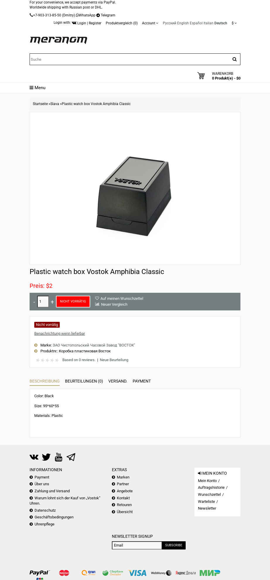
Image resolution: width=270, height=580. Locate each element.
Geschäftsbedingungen (54, 517)
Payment (142, 381)
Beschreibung (45, 381)
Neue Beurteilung (114, 360)
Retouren (124, 505)
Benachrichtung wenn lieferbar (59, 333)
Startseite (40, 104)
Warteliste (206, 501)
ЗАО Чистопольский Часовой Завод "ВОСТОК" (94, 345)
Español (196, 23)
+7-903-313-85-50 (47, 15)
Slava (54, 104)
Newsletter (207, 508)
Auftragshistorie (211, 487)
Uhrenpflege (44, 524)
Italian (208, 23)
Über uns (42, 484)
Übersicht (125, 512)
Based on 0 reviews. (78, 360)
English (183, 23)
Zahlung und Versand (52, 491)
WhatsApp (87, 15)
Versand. (117, 381)
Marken (123, 477)
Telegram (108, 15)
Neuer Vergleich (114, 304)
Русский (169, 23)
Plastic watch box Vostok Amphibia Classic (96, 104)
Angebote (125, 491)
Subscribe (173, 545)
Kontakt (123, 498)
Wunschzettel (209, 494)
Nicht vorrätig (73, 301)
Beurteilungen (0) (84, 381)
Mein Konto (207, 480)
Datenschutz (45, 510)
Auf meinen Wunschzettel (121, 298)
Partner (123, 484)
